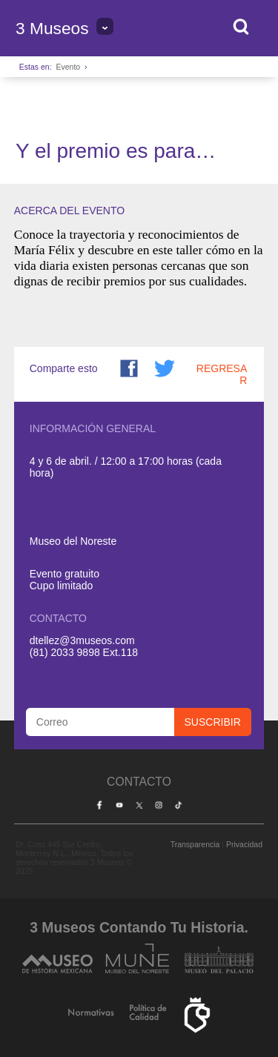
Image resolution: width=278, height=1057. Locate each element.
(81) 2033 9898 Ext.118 (84, 652)
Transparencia (195, 844)
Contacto (139, 781)
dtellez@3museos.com (82, 640)
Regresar (221, 374)
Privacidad (244, 844)
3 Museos (52, 28)
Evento (68, 66)
